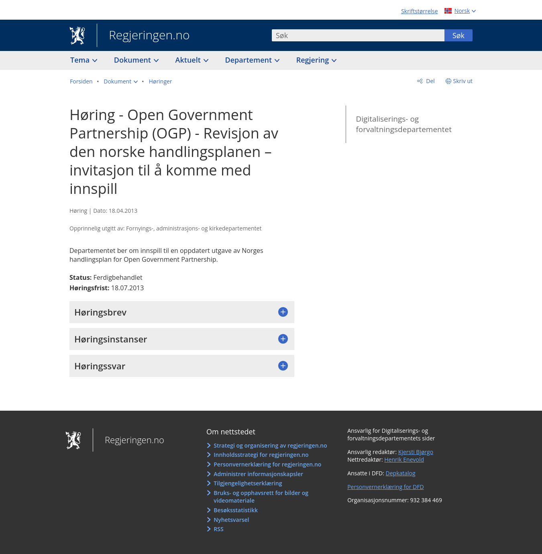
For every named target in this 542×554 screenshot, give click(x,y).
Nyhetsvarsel (231, 519)
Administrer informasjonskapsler (258, 474)
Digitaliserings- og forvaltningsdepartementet (403, 124)
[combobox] (358, 35)
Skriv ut (463, 81)
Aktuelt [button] (189, 60)
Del (430, 81)
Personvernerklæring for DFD (385, 487)
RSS (218, 529)
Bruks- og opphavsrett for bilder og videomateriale (261, 497)
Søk (458, 35)
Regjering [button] (313, 60)
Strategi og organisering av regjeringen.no (270, 445)
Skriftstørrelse (419, 11)
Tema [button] (81, 60)
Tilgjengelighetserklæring (248, 483)
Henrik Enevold (404, 459)
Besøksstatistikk (236, 510)
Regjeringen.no (143, 35)
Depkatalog (401, 473)
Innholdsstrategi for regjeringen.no (261, 454)
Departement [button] (249, 60)
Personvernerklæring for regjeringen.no (267, 464)
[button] (121, 81)
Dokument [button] (133, 60)
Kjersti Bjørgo (415, 452)
